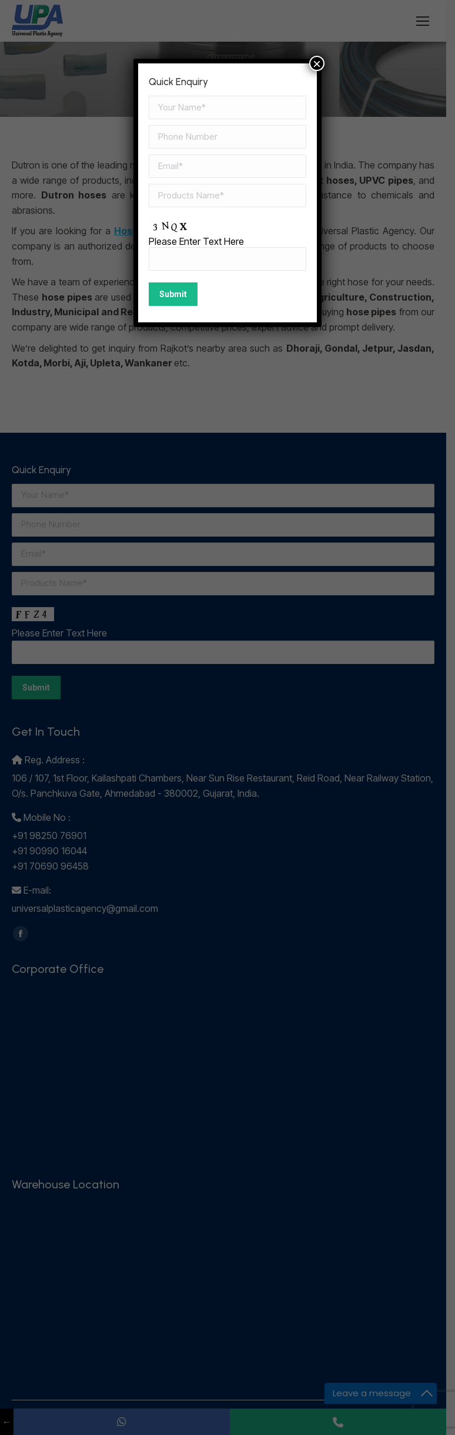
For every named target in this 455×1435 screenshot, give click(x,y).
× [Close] (317, 63)
